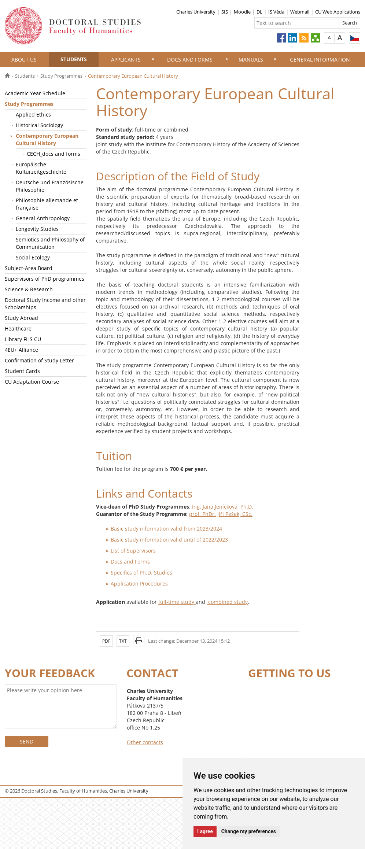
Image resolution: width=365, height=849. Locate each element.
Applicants (126, 59)
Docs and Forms (190, 59)
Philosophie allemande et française (47, 204)
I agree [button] (205, 831)
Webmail (299, 11)
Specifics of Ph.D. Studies (141, 572)
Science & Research (29, 289)
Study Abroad (21, 317)
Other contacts (145, 742)
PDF (106, 641)
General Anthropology (43, 218)
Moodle (242, 11)
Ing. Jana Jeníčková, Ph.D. (222, 506)
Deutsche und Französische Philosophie (50, 186)
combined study (227, 601)
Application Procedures (139, 583)
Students (73, 59)
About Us (24, 59)
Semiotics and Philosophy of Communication (50, 243)
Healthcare (18, 328)
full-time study (177, 601)
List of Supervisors (133, 550)
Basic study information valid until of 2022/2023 (169, 539)
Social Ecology (33, 257)
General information (320, 59)
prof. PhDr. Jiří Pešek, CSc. (220, 513)
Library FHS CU (23, 339)
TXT (123, 641)
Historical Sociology (39, 125)
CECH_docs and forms (53, 153)
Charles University (195, 11)
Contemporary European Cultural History (47, 139)
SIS (224, 11)
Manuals (251, 59)
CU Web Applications (337, 11)
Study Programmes (61, 76)
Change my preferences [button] (248, 831)
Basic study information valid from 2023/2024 (166, 528)
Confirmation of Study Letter (39, 360)
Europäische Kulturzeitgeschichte (41, 168)
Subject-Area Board (28, 268)
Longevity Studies (37, 228)
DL (259, 11)
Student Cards (22, 371)
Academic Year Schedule (35, 93)
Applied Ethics (33, 114)
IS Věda (276, 11)
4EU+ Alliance (21, 349)
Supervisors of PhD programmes (44, 278)
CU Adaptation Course (32, 381)
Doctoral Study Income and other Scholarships (45, 303)
